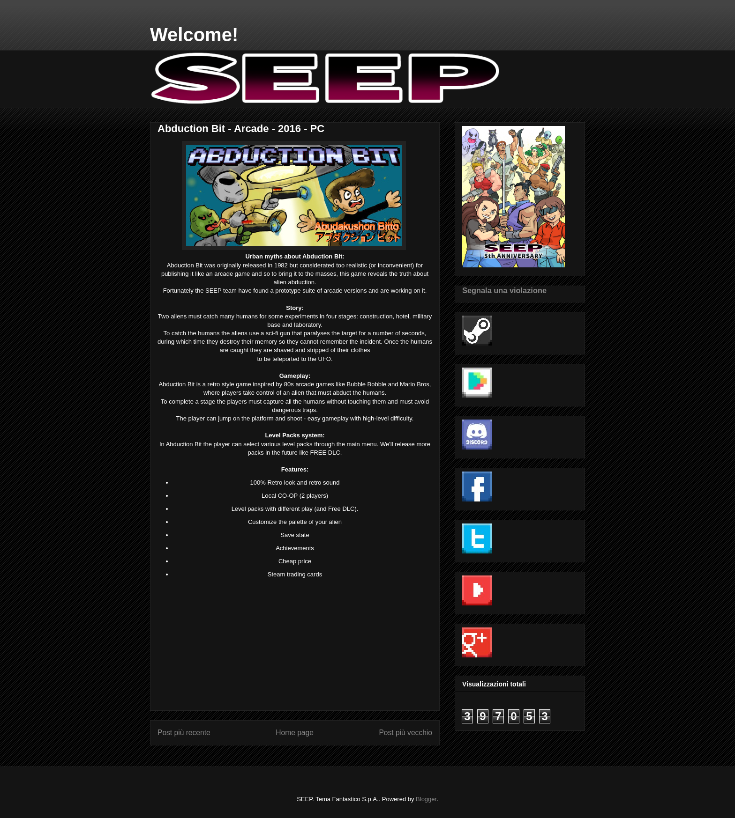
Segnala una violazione (504, 290)
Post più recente (184, 733)
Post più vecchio (405, 733)
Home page (295, 733)
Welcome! (194, 34)
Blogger (426, 799)
